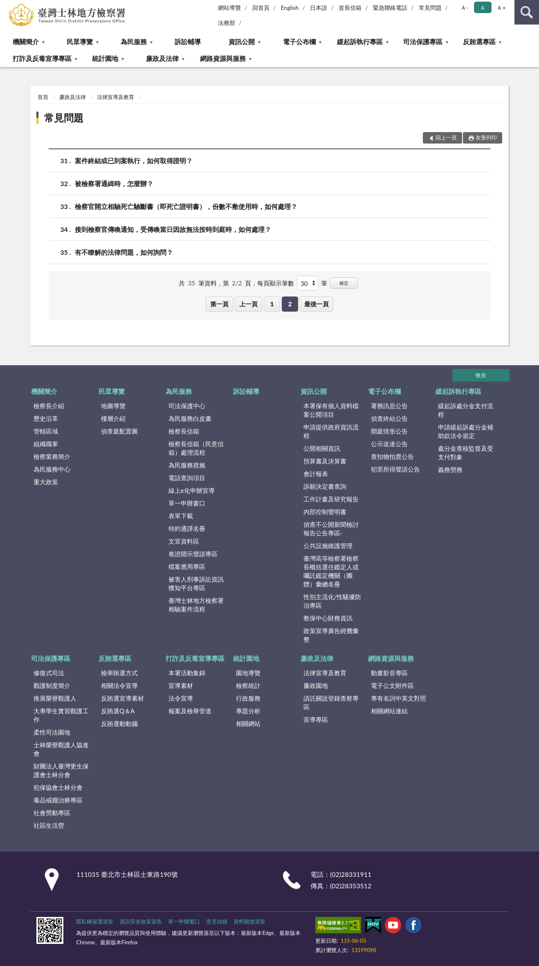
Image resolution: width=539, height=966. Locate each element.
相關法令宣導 (119, 685)
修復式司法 (49, 672)
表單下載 (180, 515)
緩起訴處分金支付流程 (465, 410)
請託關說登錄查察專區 (331, 702)
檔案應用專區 (186, 566)
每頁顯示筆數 (275, 283)
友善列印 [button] (486, 137)
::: (6, 6)
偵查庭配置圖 (119, 431)
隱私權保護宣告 (94, 921)
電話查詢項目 (186, 477)
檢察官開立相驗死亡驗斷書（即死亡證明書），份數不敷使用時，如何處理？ (186, 206)
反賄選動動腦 (119, 723)
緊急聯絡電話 (390, 7)
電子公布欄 (299, 41)
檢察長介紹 (49, 405)
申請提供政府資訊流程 (331, 431)
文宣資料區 (183, 541)
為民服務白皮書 (189, 418)
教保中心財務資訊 (328, 618)
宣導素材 (180, 685)
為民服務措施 (186, 465)
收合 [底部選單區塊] (481, 375)
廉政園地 (315, 685)
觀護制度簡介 (52, 685)
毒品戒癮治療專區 (58, 800)
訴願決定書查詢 (324, 486)
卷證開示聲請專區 (193, 553)
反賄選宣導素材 (122, 698)
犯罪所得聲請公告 (395, 469)
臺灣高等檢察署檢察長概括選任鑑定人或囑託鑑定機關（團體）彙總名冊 (331, 571)
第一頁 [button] (219, 304)
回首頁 (261, 7)
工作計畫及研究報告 (331, 499)
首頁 (43, 97)
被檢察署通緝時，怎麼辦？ (114, 183)
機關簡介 (26, 41)
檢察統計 (248, 685)
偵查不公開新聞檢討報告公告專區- (331, 529)
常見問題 (430, 7)
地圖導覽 (113, 405)
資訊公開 (242, 41)
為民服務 (134, 41)
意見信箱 (216, 921)
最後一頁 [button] (316, 304)
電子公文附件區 (392, 685)
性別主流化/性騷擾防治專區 (332, 601)
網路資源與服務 (223, 58)
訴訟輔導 (188, 41)
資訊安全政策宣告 (140, 921)
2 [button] (290, 304)
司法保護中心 (186, 405)
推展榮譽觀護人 (55, 698)
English (290, 7)
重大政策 (46, 481)
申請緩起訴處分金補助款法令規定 (465, 431)
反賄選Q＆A (118, 710)
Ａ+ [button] (500, 7)
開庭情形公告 (389, 431)
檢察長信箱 (183, 431)
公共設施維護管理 (328, 545)
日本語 (318, 7)
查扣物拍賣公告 (392, 456)
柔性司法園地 (52, 732)
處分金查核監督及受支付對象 (465, 453)
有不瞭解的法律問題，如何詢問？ (124, 252)
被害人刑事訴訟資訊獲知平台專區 (196, 583)
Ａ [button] (482, 7)
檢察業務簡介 (52, 456)
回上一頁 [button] (446, 137)
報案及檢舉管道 (189, 710)
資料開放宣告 (249, 921)
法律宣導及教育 (115, 97)
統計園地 (105, 58)
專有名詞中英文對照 (398, 698)
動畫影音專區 (389, 672)
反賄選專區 (479, 41)
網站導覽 (229, 7)
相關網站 (248, 723)
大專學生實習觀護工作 (61, 715)
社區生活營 (49, 825)
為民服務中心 (52, 469)
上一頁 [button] (248, 304)
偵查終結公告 (389, 418)
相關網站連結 (389, 710)
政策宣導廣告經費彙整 (331, 635)
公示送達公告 (389, 443)
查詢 (526, 12)
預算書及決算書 (324, 461)
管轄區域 (46, 431)
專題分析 (248, 710)
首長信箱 (350, 7)
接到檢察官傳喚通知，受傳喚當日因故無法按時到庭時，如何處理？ (173, 229)
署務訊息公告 (389, 405)
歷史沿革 (46, 418)
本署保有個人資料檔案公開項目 (331, 410)
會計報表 (315, 473)
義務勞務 (450, 469)
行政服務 (248, 698)
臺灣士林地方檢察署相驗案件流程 (196, 605)
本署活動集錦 (186, 672)
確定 (343, 282)
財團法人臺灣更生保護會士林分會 (61, 770)
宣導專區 (315, 719)
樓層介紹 (113, 418)
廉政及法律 (162, 58)
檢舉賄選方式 (119, 672)
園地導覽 (248, 672)
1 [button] (272, 304)
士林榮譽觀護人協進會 (61, 749)
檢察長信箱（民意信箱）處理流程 (196, 448)
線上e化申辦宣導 (191, 490)
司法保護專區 (422, 41)
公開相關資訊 (321, 448)
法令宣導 (180, 698)
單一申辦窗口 (186, 503)
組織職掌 (46, 443)
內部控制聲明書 (324, 511)
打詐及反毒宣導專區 (42, 58)
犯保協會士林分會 (58, 787)
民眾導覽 (80, 41)
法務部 (226, 22)
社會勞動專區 (52, 812)
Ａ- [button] (464, 7)
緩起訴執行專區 (360, 41)
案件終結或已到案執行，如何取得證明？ (134, 160)
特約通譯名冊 (186, 528)
